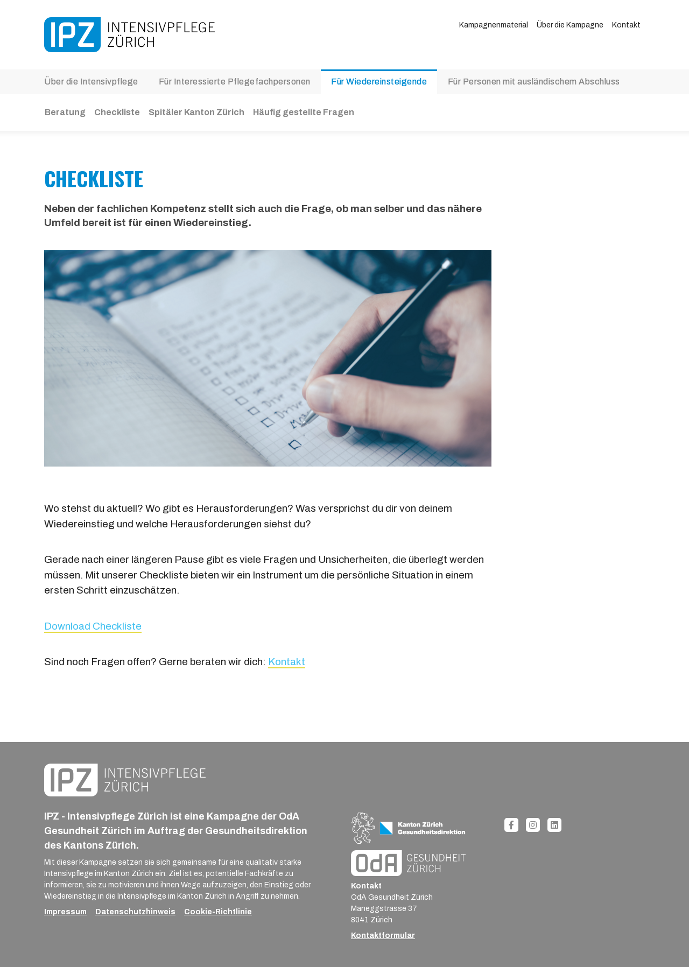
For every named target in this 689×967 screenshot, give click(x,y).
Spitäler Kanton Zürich (196, 112)
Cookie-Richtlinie (218, 912)
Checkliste (117, 112)
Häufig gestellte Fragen (303, 112)
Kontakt (626, 25)
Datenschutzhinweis (135, 912)
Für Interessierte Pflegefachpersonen (235, 81)
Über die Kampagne (570, 25)
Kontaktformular (383, 935)
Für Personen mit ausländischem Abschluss (534, 81)
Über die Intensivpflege (91, 81)
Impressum (65, 912)
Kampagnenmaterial (493, 25)
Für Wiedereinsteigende (379, 81)
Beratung (65, 112)
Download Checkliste (93, 626)
